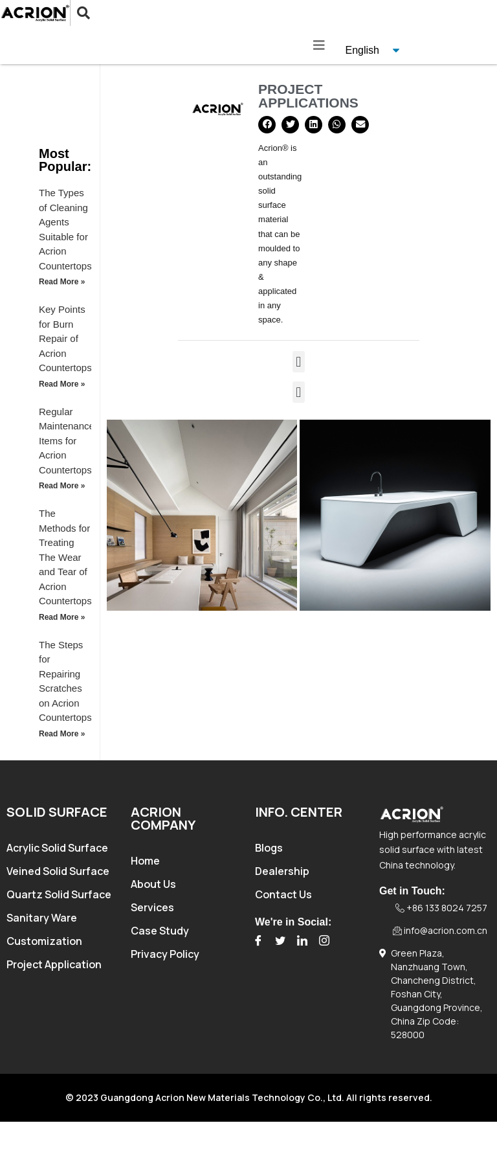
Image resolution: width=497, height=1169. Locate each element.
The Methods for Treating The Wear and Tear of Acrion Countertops (65, 557)
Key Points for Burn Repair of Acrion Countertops (65, 338)
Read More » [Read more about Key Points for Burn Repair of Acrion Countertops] (62, 384)
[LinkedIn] (302, 941)
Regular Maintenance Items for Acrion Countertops (66, 440)
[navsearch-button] (73, 13)
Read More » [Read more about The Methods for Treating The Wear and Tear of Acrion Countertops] (62, 617)
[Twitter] (280, 941)
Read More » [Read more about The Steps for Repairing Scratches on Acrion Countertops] (62, 733)
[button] (267, 124)
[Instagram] (324, 941)
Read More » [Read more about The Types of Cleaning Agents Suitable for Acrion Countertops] (62, 281)
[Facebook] (258, 941)
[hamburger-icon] (319, 45)
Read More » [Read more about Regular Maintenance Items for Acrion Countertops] (62, 485)
